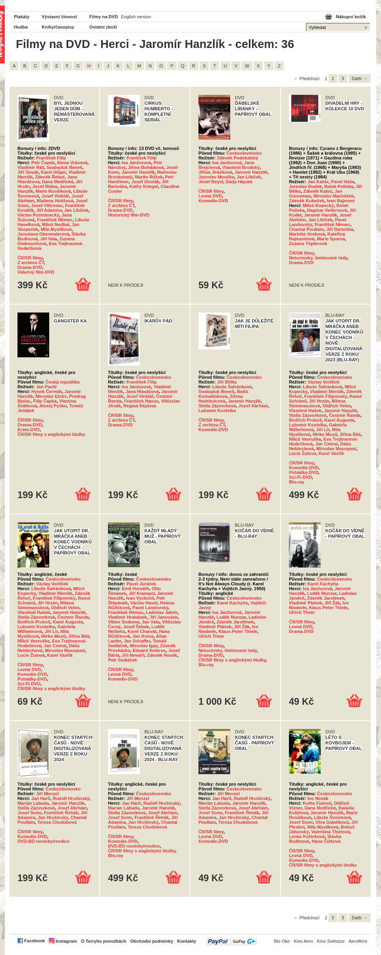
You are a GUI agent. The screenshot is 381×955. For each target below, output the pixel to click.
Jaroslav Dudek (305, 186)
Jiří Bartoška (339, 229)
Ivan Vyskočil (140, 598)
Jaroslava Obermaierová (43, 234)
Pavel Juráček (141, 583)
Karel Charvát (141, 631)
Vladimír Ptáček (214, 626)
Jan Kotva (143, 636)
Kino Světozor (331, 941)
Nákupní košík (351, 16)
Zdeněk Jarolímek (235, 621)
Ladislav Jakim (162, 612)
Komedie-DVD (213, 200)
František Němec (55, 219)
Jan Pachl (46, 386)
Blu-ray (296, 481)
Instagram (66, 941)
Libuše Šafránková (232, 386)
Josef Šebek (136, 626)
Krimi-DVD (28, 429)
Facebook (34, 940)
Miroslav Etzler (50, 396)
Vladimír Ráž (30, 167)
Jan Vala (151, 621)
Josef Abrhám (253, 405)
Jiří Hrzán (319, 401)
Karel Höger (53, 172)
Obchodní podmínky (151, 941)
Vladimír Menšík (327, 391)
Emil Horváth (135, 588)
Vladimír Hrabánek (127, 617)
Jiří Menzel (47, 793)
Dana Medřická (57, 181)
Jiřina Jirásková (215, 172)
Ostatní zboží (103, 27)
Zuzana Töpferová (308, 243)
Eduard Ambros (149, 650)
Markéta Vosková (307, 234)
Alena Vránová (72, 162)
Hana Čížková (326, 841)
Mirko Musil (325, 434)
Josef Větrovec (47, 205)
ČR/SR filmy (29, 257)
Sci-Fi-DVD (300, 477)
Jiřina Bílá (349, 434)
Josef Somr (29, 812)
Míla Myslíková (55, 229)
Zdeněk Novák (162, 655)
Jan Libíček (76, 210)
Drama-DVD (29, 267)
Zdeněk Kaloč (317, 191)
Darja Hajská (238, 181)
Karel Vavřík (331, 453)
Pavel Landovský (151, 607)
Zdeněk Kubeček (306, 200)
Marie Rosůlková (53, 191)
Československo (244, 153)
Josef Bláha (44, 186)
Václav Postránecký (38, 215)
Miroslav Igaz (144, 645)
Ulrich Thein (211, 636)
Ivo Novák (318, 798)
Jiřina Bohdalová (146, 167)
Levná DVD (210, 196)
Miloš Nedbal (55, 224)
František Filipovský (325, 396)
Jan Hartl (40, 798)
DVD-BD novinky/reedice (43, 841)
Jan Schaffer (137, 641)
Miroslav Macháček (334, 196)
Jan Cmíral (326, 443)
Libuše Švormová (332, 817)
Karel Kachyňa (232, 602)
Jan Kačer (318, 181)
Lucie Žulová (302, 453)
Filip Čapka (45, 401)
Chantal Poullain (306, 229)
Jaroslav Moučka (216, 177)
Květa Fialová (317, 803)
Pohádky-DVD (303, 472)
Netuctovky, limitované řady (318, 257)
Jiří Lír (322, 429)
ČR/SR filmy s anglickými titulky (51, 434)
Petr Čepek (42, 162)
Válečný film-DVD (35, 272)
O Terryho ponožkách (103, 941)
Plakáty (21, 16)
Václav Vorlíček (324, 382)
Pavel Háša (342, 181)
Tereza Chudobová (57, 822)
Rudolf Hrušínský (71, 798)
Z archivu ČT (30, 262)
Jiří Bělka (227, 382)
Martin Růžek (149, 177)
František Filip (51, 157)
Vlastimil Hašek (305, 410)
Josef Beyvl (210, 181)
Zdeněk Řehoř (50, 177)
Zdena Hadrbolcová (220, 398)
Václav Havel (143, 602)
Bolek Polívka (338, 186)
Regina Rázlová (139, 405)
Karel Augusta (339, 420)
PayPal (231, 941)
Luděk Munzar (231, 617)
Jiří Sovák (27, 172)
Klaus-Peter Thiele (237, 631)
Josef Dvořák (145, 181)
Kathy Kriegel (143, 186)
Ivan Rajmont (340, 200)
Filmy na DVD (103, 16)
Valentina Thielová (330, 831)
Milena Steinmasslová (317, 403)
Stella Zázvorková (217, 405)
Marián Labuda (33, 803)
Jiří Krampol (141, 593)
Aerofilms (357, 941)
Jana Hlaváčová (142, 391)
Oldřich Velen (337, 405)
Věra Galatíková (332, 822)
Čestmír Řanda (344, 415)
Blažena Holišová (55, 200)
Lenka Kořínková (307, 836)
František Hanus (141, 401)
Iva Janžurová (136, 162)
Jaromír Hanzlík (137, 172)
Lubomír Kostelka (217, 410)
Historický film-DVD (128, 215)
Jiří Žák (242, 626)
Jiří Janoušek (163, 617)
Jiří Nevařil (133, 655)
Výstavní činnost (59, 16)
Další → (360, 78)
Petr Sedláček (122, 660)
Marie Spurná (331, 238)
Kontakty (186, 941)
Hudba (21, 27)
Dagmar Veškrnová (327, 210)
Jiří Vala (48, 238)
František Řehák (61, 812)
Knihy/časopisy (58, 27)
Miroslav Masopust (336, 448)
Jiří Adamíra (49, 210)
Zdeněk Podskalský (237, 157)
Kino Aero (303, 941)
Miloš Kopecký (318, 205)
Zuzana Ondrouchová (46, 241)
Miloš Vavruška (305, 439)
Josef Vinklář (55, 196)
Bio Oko (282, 941)
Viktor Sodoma (123, 621)
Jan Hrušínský (53, 817)
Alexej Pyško (53, 405)
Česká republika (63, 382)
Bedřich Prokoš (305, 420)
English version (136, 16)
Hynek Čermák (46, 391)
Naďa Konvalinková (223, 394)
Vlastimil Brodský (241, 167)
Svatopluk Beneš (64, 167)
